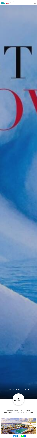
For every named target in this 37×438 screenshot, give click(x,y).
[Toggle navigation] (34, 3)
